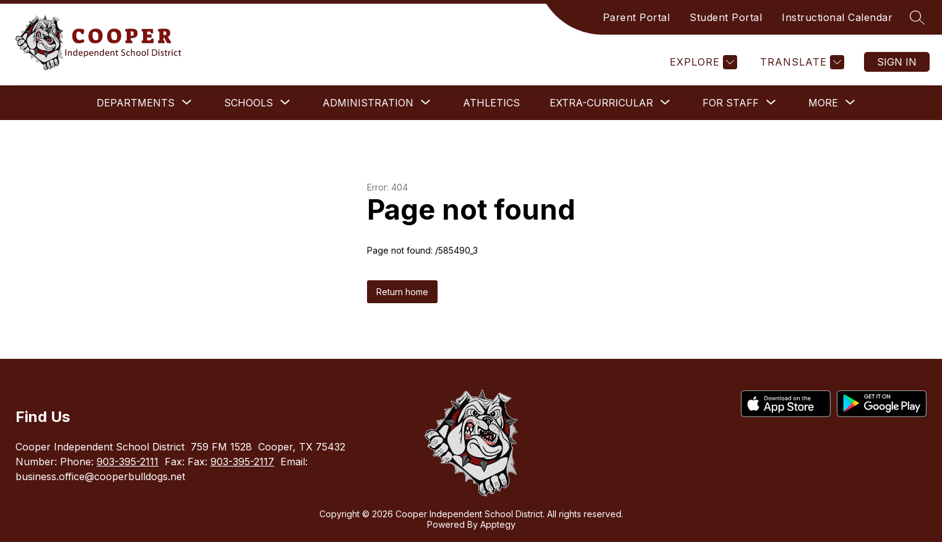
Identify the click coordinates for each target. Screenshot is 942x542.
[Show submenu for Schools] (248, 102)
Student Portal (725, 17)
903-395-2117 (242, 461)
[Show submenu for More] (823, 102)
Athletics (491, 103)
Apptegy (498, 524)
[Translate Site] (800, 62)
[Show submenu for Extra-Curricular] (601, 102)
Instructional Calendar (837, 17)
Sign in (897, 62)
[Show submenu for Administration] (367, 102)
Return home (402, 291)
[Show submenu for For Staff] (730, 102)
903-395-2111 (127, 461)
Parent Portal (636, 17)
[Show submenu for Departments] (136, 102)
